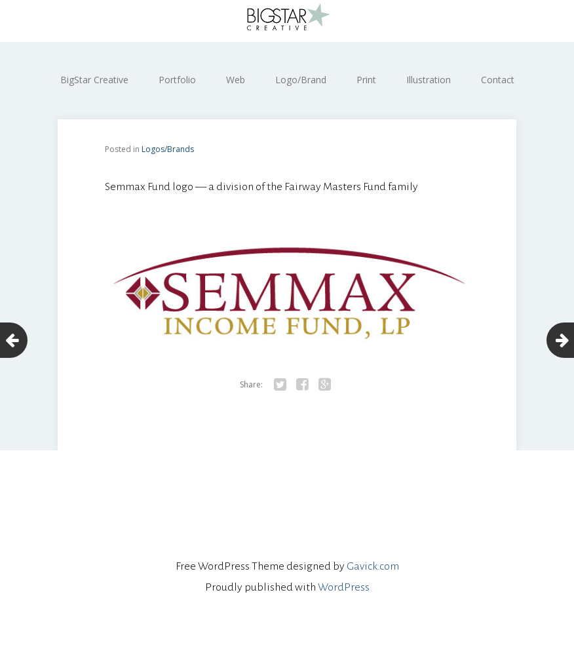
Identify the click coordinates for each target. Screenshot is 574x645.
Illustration (428, 79)
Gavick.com (373, 566)
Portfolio (177, 79)
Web (235, 79)
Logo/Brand (300, 79)
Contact (497, 79)
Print (366, 79)
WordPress (344, 587)
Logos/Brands (168, 149)
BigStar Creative (94, 79)
